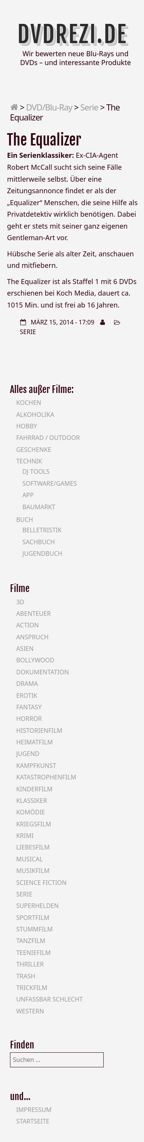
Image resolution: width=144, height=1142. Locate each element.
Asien (25, 648)
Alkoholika (35, 414)
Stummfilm (34, 929)
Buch (24, 519)
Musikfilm (33, 870)
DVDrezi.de (72, 34)
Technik (29, 461)
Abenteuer (33, 613)
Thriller (30, 964)
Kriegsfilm (33, 824)
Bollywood (35, 660)
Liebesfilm (33, 847)
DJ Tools (36, 471)
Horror (29, 718)
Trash (25, 976)
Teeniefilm (33, 952)
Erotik (26, 695)
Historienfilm (39, 730)
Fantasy (28, 707)
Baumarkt (38, 507)
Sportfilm (32, 917)
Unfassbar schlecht (49, 999)
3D (20, 602)
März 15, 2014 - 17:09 (62, 322)
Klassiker (31, 800)
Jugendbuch (42, 553)
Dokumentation (42, 672)
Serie (89, 107)
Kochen (28, 402)
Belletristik (41, 530)
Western (30, 1011)
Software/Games (49, 483)
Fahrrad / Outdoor (48, 437)
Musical (29, 859)
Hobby (26, 426)
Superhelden (37, 905)
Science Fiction (41, 882)
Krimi (24, 835)
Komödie (30, 812)
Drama (27, 683)
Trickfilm (31, 987)
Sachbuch (38, 542)
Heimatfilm (34, 742)
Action (27, 625)
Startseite (33, 1121)
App (28, 495)
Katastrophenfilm (46, 777)
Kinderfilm (34, 789)
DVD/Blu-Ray (49, 107)
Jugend (27, 753)
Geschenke (33, 449)
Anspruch (32, 637)
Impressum (33, 1109)
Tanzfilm (30, 940)
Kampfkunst (36, 765)
